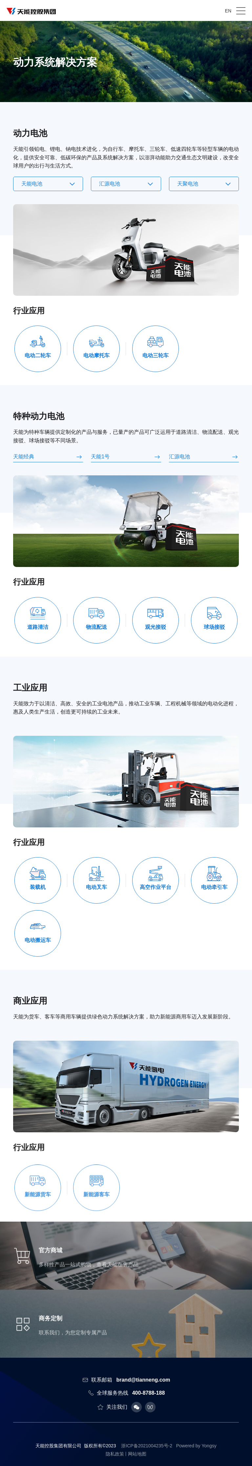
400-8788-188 (148, 1393)
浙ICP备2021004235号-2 (146, 1445)
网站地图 (137, 1454)
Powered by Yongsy (196, 1445)
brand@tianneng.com (143, 1380)
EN (228, 10)
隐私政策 (115, 1454)
